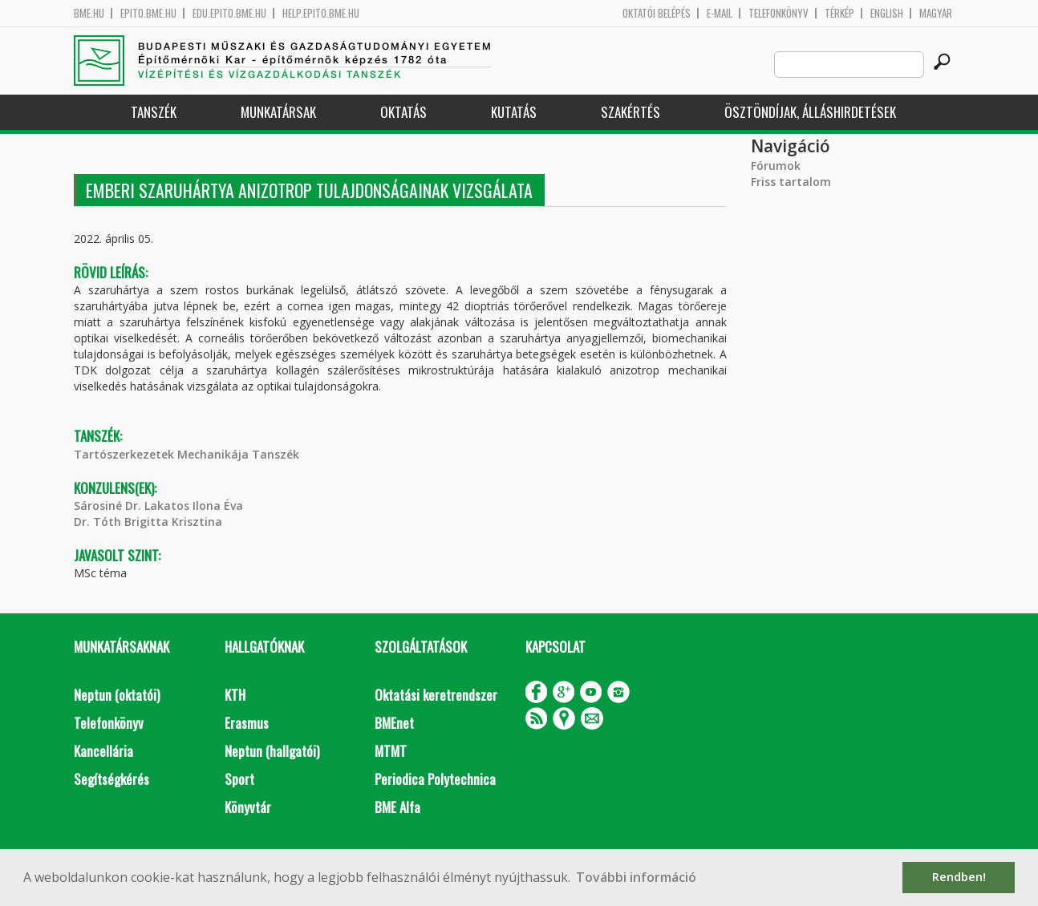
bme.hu (89, 13)
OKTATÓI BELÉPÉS (656, 13)
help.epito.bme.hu (320, 13)
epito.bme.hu (148, 13)
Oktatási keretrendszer (436, 695)
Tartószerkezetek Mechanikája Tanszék (186, 454)
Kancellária (103, 751)
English (886, 13)
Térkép (839, 13)
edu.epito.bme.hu (229, 13)
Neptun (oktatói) (117, 695)
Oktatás (403, 112)
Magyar (935, 13)
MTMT (391, 751)
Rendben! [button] (959, 876)
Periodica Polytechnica (435, 779)
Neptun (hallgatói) (272, 751)
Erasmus (247, 723)
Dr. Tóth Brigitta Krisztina (148, 521)
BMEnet (394, 723)
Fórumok (776, 165)
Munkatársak (278, 112)
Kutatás (514, 112)
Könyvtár (248, 807)
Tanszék (153, 112)
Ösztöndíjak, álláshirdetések (810, 112)
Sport (239, 779)
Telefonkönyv (778, 13)
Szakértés (630, 112)
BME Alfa (397, 807)
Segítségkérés (111, 779)
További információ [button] (636, 877)
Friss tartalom (791, 181)
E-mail (719, 13)
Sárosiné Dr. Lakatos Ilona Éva (158, 505)
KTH (235, 695)
